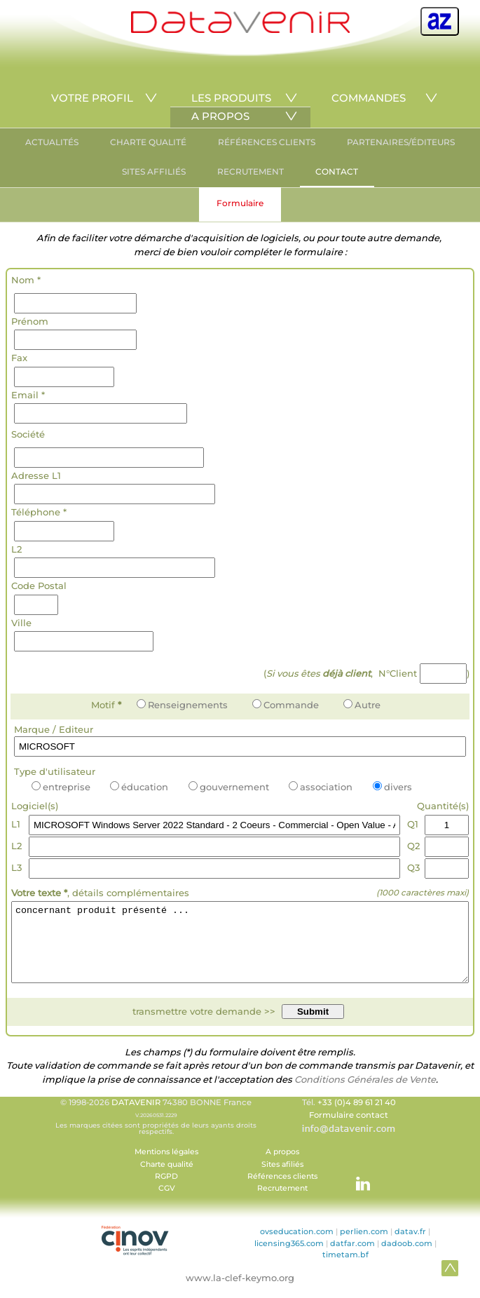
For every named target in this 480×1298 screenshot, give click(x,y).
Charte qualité (166, 1179)
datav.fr (410, 1246)
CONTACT (336, 171)
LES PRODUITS (231, 97)
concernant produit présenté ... (240, 949)
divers (392, 786)
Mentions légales (166, 1166)
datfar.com (352, 1258)
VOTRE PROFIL (92, 97)
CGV (166, 1203)
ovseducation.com (297, 1246)
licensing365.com (289, 1258)
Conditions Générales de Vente (365, 1094)
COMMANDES (368, 97)
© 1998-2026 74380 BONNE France (156, 1131)
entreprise (61, 786)
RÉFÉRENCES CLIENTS (266, 142)
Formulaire (240, 203)
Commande (285, 704)
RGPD (166, 1191)
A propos (282, 1166)
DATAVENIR (135, 1117)
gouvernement (228, 786)
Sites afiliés (282, 1179)
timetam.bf (345, 1269)
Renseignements (182, 704)
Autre (361, 704)
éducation (139, 786)
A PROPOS (220, 116)
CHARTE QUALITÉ (148, 142)
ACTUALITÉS (51, 142)
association (320, 786)
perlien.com (364, 1246)
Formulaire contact (348, 1130)
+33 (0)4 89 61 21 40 (356, 1117)
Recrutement (282, 1203)
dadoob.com (406, 1258)
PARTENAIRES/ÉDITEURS (401, 142)
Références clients (282, 1191)
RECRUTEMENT (250, 171)
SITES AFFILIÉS (154, 171)
